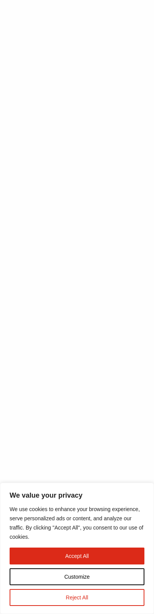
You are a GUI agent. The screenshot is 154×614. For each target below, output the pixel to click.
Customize (76, 577)
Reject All (77, 597)
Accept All (77, 556)
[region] (77, 548)
